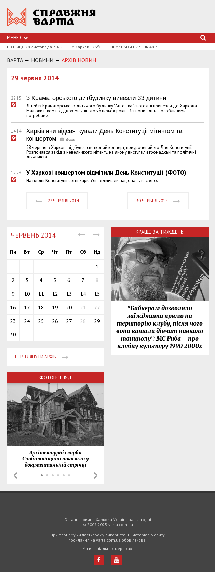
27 (69, 321)
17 (27, 307)
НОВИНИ (42, 59)
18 (41, 307)
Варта (15, 59)
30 (13, 334)
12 (55, 293)
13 (69, 293)
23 (13, 321)
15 (97, 293)
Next (95, 475)
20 (69, 307)
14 (83, 293)
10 (27, 293)
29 (97, 321)
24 (27, 321)
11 (41, 293)
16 (13, 307)
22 (97, 307)
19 (55, 307)
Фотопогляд (55, 377)
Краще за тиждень (160, 232)
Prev (15, 475)
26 (55, 321)
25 (41, 321)
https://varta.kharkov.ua (51, 21)
